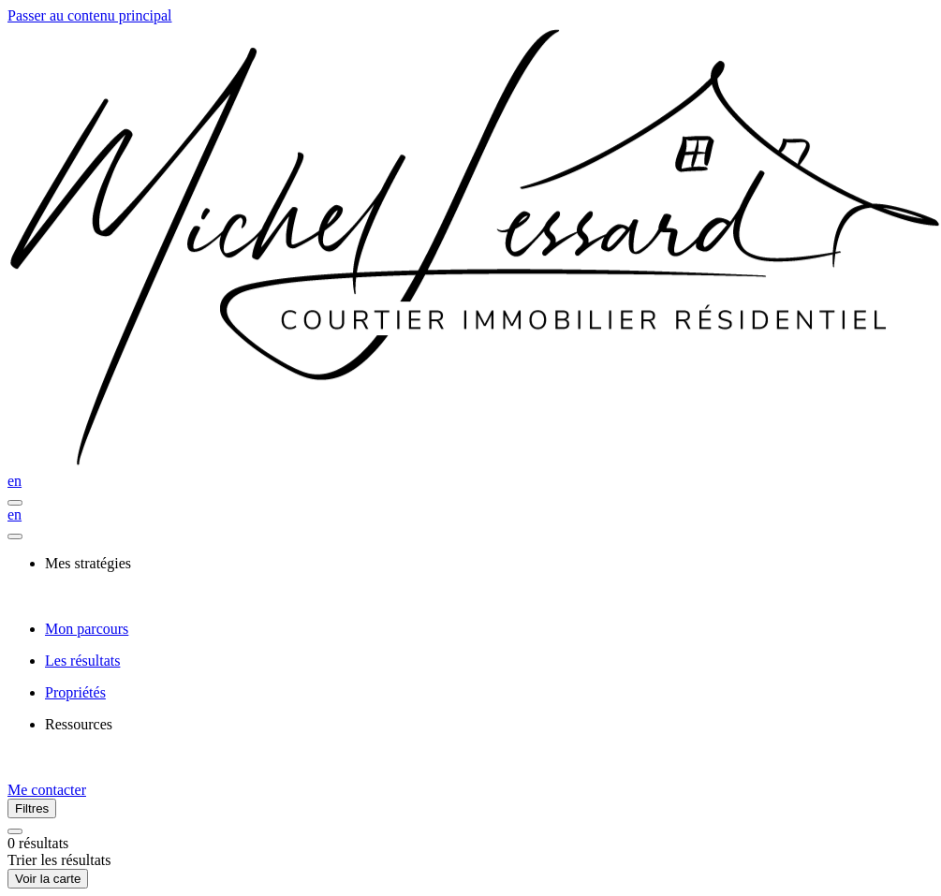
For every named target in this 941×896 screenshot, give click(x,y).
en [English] (14, 481)
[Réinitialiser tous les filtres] (14, 831)
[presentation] (489, 563)
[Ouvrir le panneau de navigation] (14, 503)
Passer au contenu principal (89, 15)
